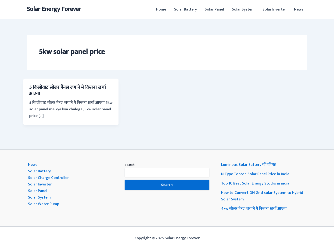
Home (161, 9)
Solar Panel (214, 9)
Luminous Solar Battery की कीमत (248, 164)
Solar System (243, 9)
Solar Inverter (274, 9)
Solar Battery (185, 9)
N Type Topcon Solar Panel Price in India (255, 174)
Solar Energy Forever (54, 9)
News (298, 9)
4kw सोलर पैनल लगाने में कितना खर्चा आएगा (254, 208)
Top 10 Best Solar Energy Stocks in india (255, 183)
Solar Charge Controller (48, 177)
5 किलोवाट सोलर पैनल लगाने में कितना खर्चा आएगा (67, 90)
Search (130, 164)
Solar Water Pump (43, 204)
